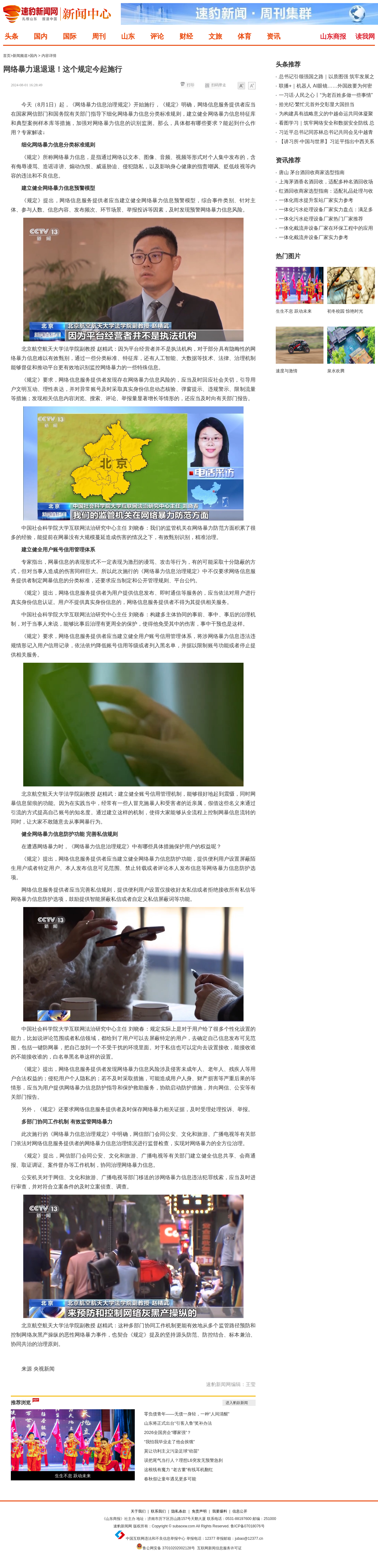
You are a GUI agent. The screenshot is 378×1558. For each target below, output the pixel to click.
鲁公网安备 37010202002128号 (169, 1548)
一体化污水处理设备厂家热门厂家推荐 (321, 218)
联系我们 (158, 1511)
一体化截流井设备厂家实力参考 (313, 237)
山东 (128, 36)
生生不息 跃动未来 (73, 1475)
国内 (40, 36)
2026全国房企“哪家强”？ (167, 1432)
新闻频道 (20, 56)
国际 (70, 36)
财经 (186, 36)
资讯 (273, 36)
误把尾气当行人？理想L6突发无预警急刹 (183, 1460)
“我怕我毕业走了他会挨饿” (169, 1441)
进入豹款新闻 (237, 1403)
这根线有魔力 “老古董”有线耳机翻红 (178, 1469)
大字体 (252, 86)
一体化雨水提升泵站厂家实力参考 (316, 200)
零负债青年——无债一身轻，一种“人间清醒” (186, 1413)
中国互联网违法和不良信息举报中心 (155, 1538)
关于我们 (138, 1511)
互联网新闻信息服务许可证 (219, 1548)
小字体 (241, 86)
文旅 (215, 36)
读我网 (365, 36)
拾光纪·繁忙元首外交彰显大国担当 (316, 104)
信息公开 (239, 1511)
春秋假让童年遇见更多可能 (170, 1478)
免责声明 (199, 1511)
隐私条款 (178, 1511)
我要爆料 (219, 1511)
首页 (7, 56)
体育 (244, 36)
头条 (11, 36)
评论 (157, 36)
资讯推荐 (288, 160)
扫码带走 (218, 85)
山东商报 (333, 36)
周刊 (99, 36)
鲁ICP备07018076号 (247, 1526)
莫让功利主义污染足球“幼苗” (171, 1451)
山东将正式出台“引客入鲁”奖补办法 (178, 1423)
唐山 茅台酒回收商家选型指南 (312, 172)
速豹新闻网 (122, 1526)
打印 (190, 85)
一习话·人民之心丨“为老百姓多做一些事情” (326, 95)
